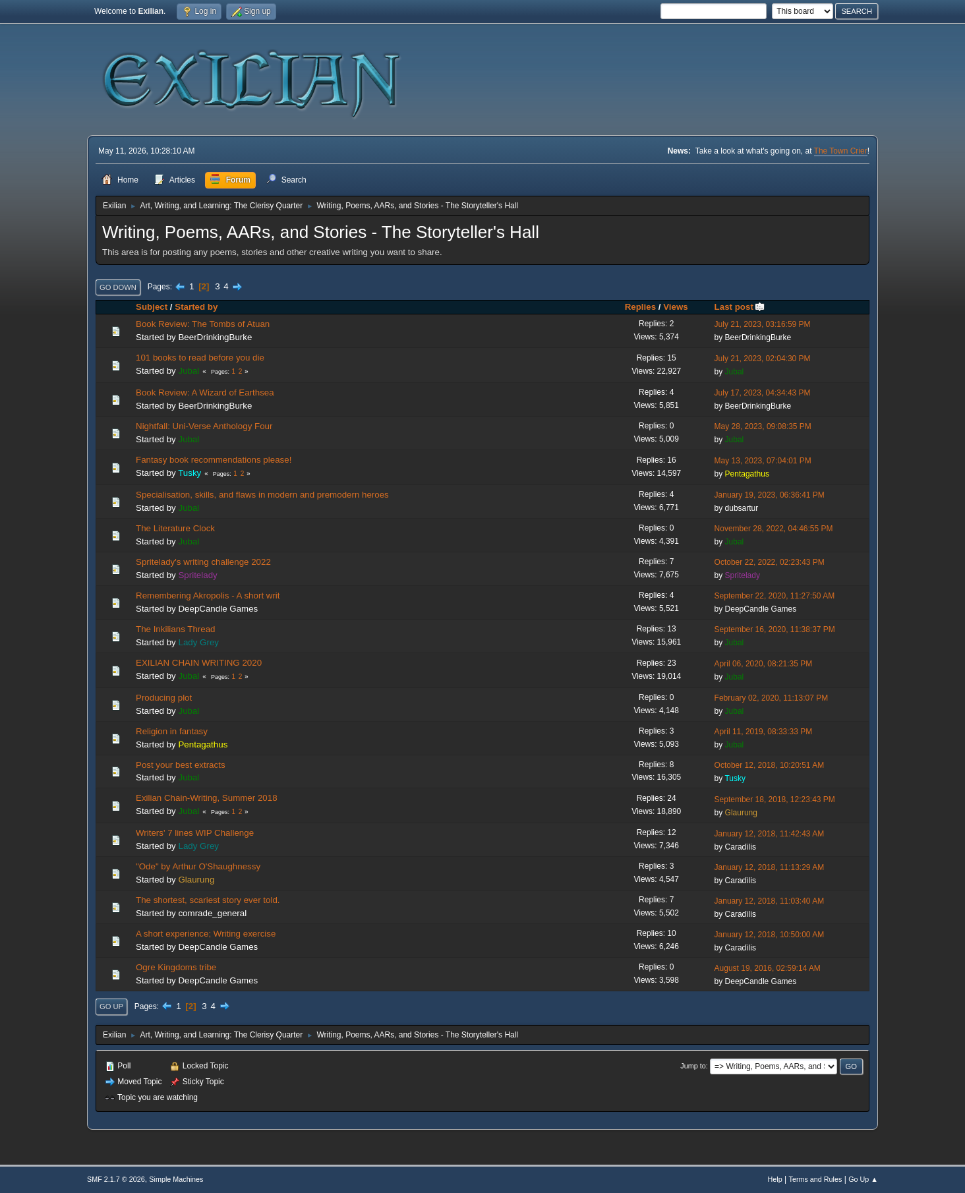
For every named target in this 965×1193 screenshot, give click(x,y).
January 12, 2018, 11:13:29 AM (770, 867)
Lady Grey (198, 642)
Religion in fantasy (172, 731)
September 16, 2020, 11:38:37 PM (775, 629)
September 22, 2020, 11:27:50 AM (775, 595)
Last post (740, 307)
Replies (640, 307)
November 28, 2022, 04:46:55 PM (774, 528)
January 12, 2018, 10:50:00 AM (770, 934)
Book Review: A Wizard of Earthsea (205, 392)
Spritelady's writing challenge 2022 (203, 562)
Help (775, 1179)
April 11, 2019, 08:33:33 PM (764, 731)
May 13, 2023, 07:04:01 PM (763, 460)
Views (675, 307)
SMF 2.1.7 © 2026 (116, 1179)
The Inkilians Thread (176, 629)
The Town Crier (840, 151)
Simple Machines (176, 1179)
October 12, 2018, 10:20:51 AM (770, 765)
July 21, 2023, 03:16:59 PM (763, 324)
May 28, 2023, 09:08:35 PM (763, 426)
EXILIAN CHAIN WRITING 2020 (199, 663)
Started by (196, 307)
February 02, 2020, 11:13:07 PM (772, 698)
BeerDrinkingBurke (215, 337)
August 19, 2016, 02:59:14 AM (768, 968)
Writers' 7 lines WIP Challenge (195, 833)
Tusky (189, 473)
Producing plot (164, 698)
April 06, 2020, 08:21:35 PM (764, 663)
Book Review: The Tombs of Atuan (203, 324)
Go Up (111, 1006)
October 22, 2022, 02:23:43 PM (770, 562)
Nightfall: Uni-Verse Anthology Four (204, 426)
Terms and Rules (815, 1179)
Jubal (188, 371)
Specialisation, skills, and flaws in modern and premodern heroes (262, 495)
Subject (151, 307)
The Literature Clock (175, 528)
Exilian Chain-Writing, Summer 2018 (207, 798)
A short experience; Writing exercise (206, 934)
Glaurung (741, 812)
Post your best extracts (180, 765)
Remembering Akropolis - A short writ (208, 595)
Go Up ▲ (863, 1179)
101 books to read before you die (200, 358)
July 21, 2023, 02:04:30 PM (763, 358)
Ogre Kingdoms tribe (176, 967)
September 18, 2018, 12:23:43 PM (775, 799)
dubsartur (742, 508)
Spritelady (197, 575)
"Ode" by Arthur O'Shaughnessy (198, 866)
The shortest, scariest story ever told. (208, 900)
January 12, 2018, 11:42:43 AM (770, 833)
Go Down (118, 287)
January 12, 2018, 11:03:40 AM (770, 901)
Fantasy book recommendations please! (213, 460)
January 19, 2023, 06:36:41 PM (770, 495)
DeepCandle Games (218, 609)
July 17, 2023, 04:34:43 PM (763, 392)
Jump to (692, 1066)
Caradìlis (740, 847)
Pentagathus (747, 474)
